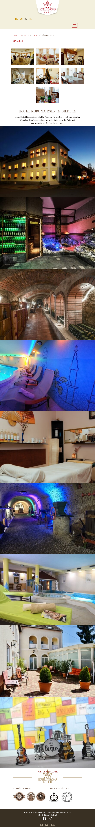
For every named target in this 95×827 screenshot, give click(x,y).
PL (30, 18)
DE (25, 18)
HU (16, 18)
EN (21, 18)
